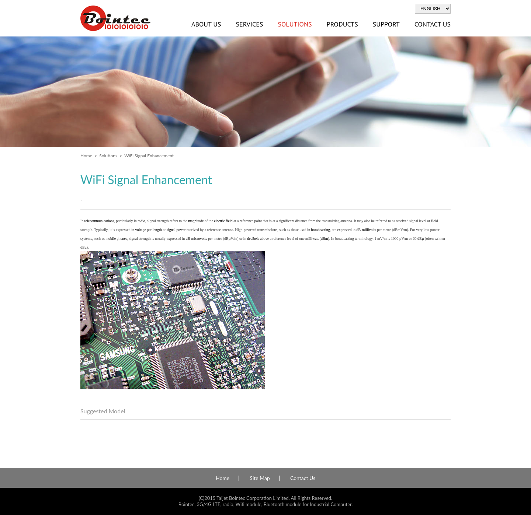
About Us (206, 24)
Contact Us (432, 24)
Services (249, 24)
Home (86, 155)
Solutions (295, 24)
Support (386, 24)
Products (342, 24)
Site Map (260, 478)
